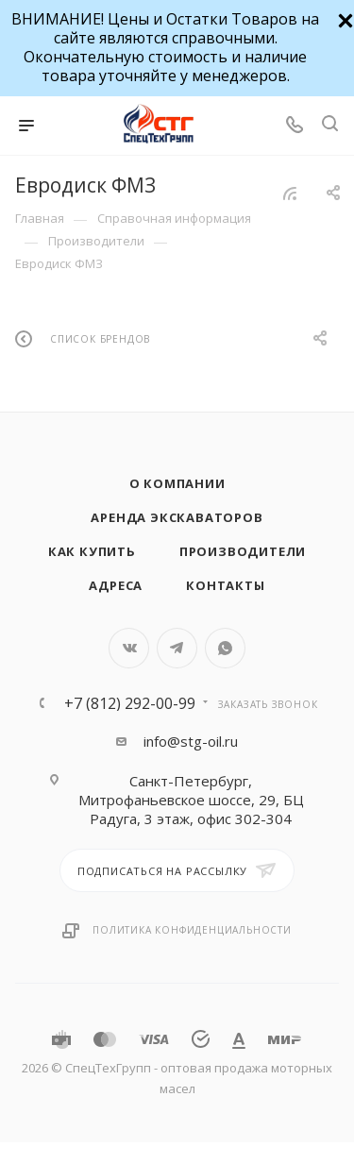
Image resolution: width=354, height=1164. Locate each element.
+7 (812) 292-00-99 (129, 703)
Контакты (225, 585)
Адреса (116, 585)
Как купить (92, 551)
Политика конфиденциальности (192, 929)
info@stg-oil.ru (190, 741)
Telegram (177, 648)
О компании (177, 483)
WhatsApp (225, 648)
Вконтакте (129, 648)
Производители (242, 551)
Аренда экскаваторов (176, 517)
